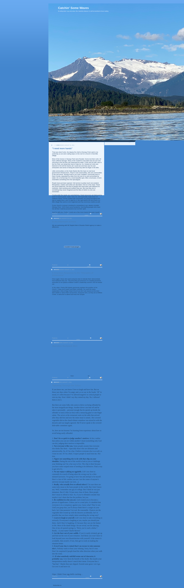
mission (100, 215)
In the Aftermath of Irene (64, 222)
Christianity (83, 339)
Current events (93, 215)
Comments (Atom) (68, 585)
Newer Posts (57, 581)
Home (77, 581)
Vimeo (92, 376)
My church (99, 266)
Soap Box (99, 339)
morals (94, 339)
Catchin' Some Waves (73, 8)
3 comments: (95, 213)
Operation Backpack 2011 (64, 346)
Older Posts (97, 581)
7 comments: (95, 338)
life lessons (93, 577)
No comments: (95, 265)
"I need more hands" (62, 148)
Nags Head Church (80, 376)
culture (90, 339)
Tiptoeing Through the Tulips (66, 385)
